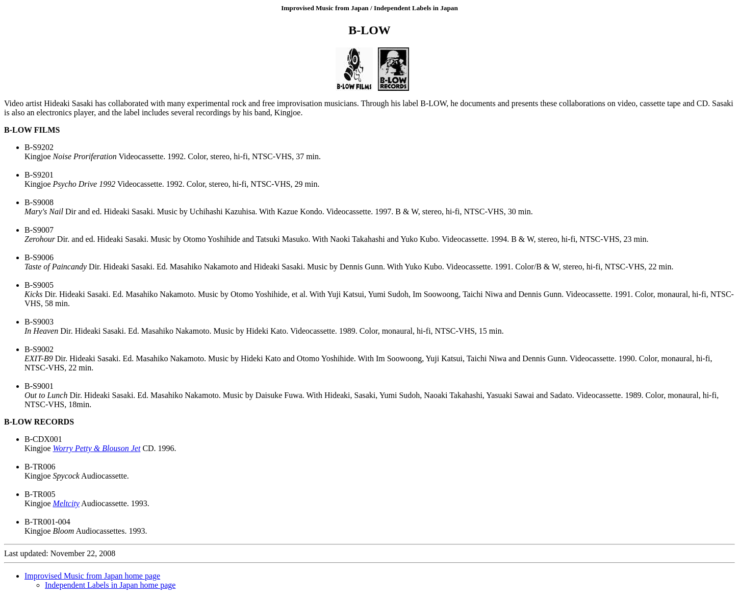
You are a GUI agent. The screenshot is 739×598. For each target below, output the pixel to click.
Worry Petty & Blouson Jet (97, 448)
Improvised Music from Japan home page (92, 575)
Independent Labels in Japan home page (110, 585)
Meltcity (66, 503)
